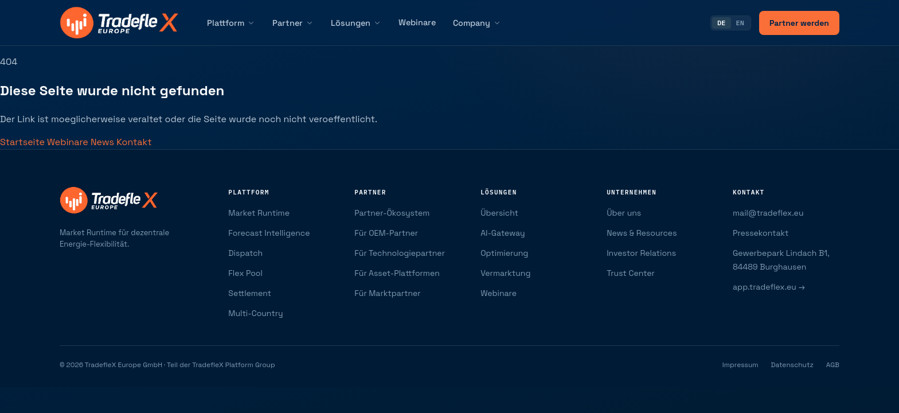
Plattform (231, 23)
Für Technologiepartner (399, 253)
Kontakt (133, 142)
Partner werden (799, 23)
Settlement (249, 293)
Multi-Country (255, 313)
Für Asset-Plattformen (397, 273)
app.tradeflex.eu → (769, 287)
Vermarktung (505, 273)
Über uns (624, 213)
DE (721, 22)
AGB (832, 364)
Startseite (23, 142)
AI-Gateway (502, 233)
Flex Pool (245, 273)
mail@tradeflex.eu (768, 213)
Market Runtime (259, 213)
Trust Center (631, 273)
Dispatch (245, 253)
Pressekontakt (760, 233)
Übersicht (499, 213)
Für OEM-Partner (386, 233)
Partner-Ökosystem (391, 213)
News (103, 142)
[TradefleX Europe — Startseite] (119, 23)
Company (477, 23)
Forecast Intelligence (269, 233)
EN (740, 22)
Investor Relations (641, 253)
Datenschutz (792, 364)
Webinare (417, 22)
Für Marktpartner (387, 293)
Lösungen (356, 23)
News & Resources (642, 233)
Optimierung (504, 253)
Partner (293, 23)
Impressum (740, 364)
